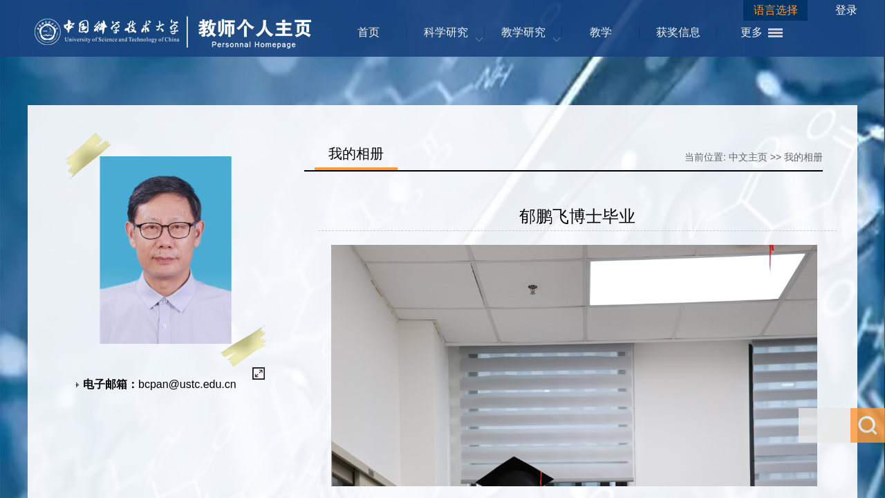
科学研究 (446, 32)
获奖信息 (678, 32)
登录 (846, 10)
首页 (368, 32)
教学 (601, 32)
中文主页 (748, 157)
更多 (751, 32)
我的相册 (803, 157)
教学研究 (523, 32)
